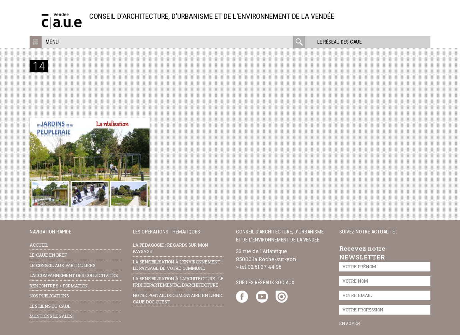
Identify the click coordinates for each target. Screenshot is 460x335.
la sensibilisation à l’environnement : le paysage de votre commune (177, 265)
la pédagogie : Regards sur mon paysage (170, 248)
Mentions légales (51, 316)
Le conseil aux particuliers (62, 265)
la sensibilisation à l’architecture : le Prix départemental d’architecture (178, 281)
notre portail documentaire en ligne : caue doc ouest (178, 298)
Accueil (39, 245)
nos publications (49, 296)
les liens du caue (50, 306)
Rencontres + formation (59, 286)
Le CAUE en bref (48, 255)
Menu (52, 42)
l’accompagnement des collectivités (74, 275)
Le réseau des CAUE (339, 42)
